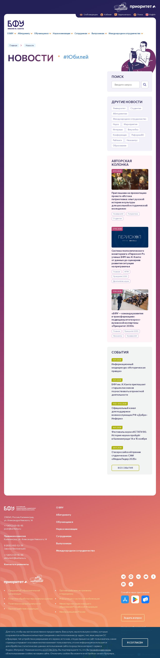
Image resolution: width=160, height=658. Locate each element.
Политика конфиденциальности (24, 603)
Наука (116, 124)
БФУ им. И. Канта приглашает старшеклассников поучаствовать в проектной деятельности (129, 389)
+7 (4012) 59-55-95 (13, 525)
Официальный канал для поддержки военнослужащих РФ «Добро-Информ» (130, 413)
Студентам (135, 108)
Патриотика (133, 214)
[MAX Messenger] (131, 576)
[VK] (138, 576)
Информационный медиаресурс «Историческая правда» (128, 367)
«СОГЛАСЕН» (49, 649)
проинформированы (100, 649)
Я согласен (135, 642)
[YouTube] (146, 576)
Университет (119, 108)
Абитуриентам (120, 113)
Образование (119, 145)
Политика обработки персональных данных (30, 598)
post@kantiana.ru (12, 528)
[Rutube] (123, 584)
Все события (125, 468)
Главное (116, 272)
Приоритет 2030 (120, 276)
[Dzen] (131, 584)
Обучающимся (64, 521)
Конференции (120, 135)
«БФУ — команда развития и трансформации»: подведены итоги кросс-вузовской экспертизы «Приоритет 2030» (127, 319)
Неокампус (132, 140)
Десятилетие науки (121, 281)
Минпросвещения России (72, 611)
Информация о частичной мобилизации (79, 598)
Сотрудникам (63, 536)
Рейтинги (117, 140)
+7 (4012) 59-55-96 (13, 555)
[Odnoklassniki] (153, 576)
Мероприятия (130, 124)
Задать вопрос (133, 617)
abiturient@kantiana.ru (15, 558)
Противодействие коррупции (23, 608)
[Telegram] (123, 576)
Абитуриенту (63, 514)
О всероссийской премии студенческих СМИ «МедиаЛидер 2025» (126, 455)
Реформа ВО (138, 135)
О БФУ (59, 507)
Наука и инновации (66, 528)
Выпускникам (63, 543)
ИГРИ (126, 272)
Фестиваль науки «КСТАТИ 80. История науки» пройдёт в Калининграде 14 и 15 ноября (129, 435)
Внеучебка (133, 129)
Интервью (118, 129)
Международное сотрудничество (129, 119)
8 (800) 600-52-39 (13, 545)
